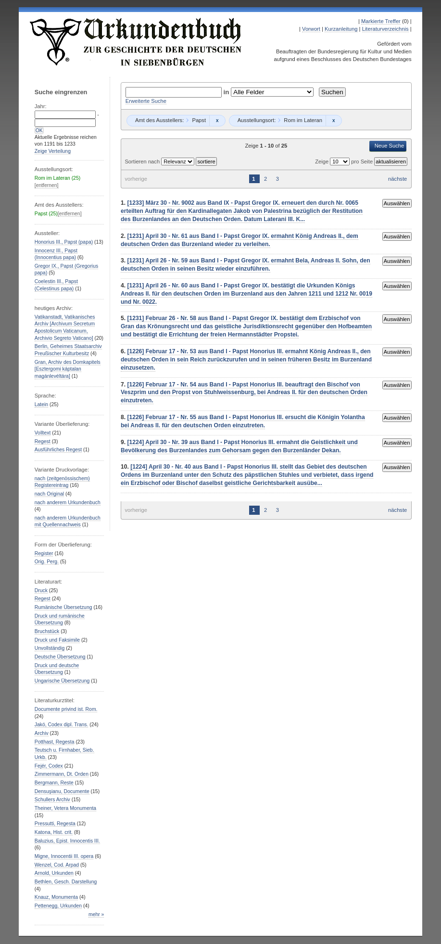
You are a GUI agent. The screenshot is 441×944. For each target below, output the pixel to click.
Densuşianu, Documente (62, 791)
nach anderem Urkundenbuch (68, 502)
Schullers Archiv (52, 799)
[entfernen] (47, 185)
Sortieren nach (143, 161)
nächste (397, 179)
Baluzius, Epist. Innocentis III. (67, 841)
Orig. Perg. (47, 561)
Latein (41, 404)
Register (44, 553)
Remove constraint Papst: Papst (217, 120)
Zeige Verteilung (53, 151)
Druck (41, 590)
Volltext (43, 432)
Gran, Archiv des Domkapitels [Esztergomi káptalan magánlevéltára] (68, 369)
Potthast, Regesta (55, 742)
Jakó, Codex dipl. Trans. (61, 724)
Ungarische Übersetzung (62, 680)
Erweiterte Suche (146, 101)
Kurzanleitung (341, 29)
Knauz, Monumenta (56, 897)
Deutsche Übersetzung (60, 656)
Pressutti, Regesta (55, 823)
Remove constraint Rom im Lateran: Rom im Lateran (333, 120)
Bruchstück (47, 631)
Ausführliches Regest (58, 449)
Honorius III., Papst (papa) (64, 242)
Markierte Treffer (381, 21)
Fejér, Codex (49, 766)
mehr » (96, 914)
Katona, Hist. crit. (54, 832)
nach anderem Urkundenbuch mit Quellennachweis (68, 521)
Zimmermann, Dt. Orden (61, 774)
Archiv (42, 733)
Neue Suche (389, 146)
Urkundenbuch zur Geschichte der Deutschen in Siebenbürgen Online (136, 42)
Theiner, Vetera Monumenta (65, 808)
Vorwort (311, 29)
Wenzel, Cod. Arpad (57, 865)
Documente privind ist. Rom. (66, 709)
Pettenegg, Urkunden (58, 905)
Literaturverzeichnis (385, 29)
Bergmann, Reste (54, 782)
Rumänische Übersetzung (63, 607)
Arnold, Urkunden (54, 873)
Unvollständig (49, 648)
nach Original (49, 494)
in (227, 92)
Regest (42, 441)
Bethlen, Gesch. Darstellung (66, 881)
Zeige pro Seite (344, 161)
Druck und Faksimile (57, 640)
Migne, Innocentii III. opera (64, 856)
